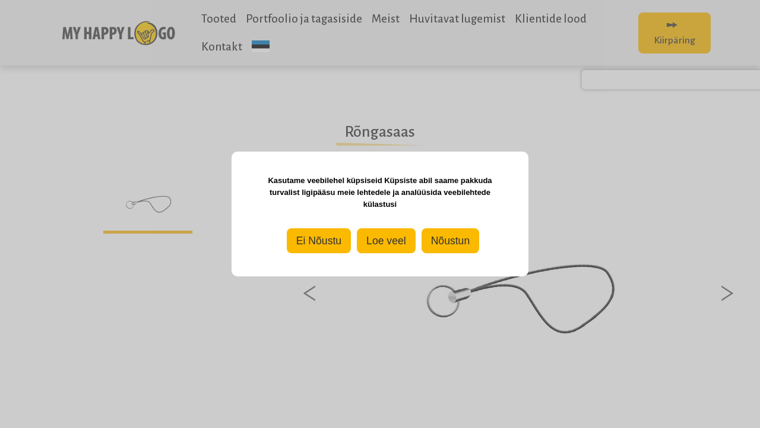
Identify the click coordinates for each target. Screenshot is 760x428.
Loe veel (386, 241)
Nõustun (450, 241)
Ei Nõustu (318, 241)
